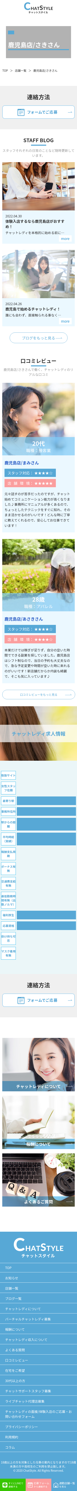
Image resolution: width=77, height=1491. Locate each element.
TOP (5, 70)
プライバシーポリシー (21, 1426)
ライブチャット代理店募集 (25, 1401)
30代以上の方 (15, 1380)
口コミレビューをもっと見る (38, 694)
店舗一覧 (20, 70)
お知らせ (11, 1277)
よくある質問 (15, 1349)
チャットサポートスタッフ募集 (28, 1390)
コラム (10, 1447)
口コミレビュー (16, 1360)
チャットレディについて (23, 1308)
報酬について (15, 1329)
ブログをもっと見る (38, 337)
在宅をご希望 (15, 1370)
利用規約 (11, 1436)
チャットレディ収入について (26, 1339)
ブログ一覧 (13, 1298)
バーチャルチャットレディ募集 (28, 1319)
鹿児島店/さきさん (45, 70)
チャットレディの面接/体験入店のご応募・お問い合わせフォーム (38, 1414)
